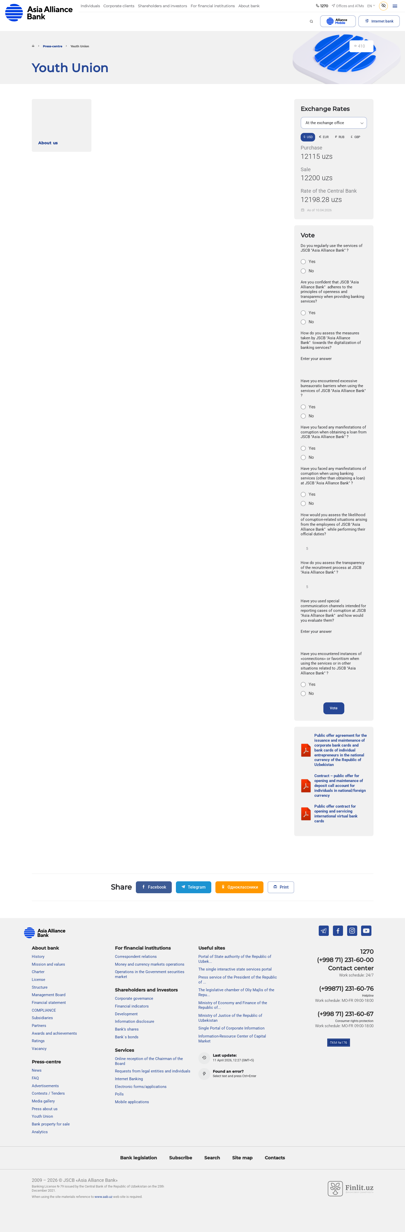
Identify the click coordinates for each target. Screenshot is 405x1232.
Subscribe (180, 1157)
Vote (334, 711)
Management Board (48, 995)
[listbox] (334, 123)
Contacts (275, 1157)
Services (124, 1050)
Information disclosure (134, 1021)
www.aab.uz (103, 1197)
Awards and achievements (54, 1033)
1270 (366, 951)
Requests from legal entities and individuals (152, 1071)
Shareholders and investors (146, 990)
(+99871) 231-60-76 (346, 989)
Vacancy (39, 1048)
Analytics (40, 1132)
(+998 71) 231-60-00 (345, 960)
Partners (39, 1025)
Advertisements (45, 1086)
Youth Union (42, 1116)
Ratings (38, 1041)
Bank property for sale (51, 1124)
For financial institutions (143, 948)
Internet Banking (129, 1079)
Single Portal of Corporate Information (231, 1028)
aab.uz (39, 13)
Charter (38, 972)
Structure (40, 987)
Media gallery (43, 1101)
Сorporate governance (134, 998)
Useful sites (211, 948)
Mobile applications (132, 1102)
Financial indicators (132, 1006)
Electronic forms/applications (141, 1086)
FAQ (35, 1078)
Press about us (45, 1109)
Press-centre (52, 46)
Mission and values (48, 964)
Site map (242, 1157)
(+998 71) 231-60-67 (345, 1014)
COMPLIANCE (44, 1010)
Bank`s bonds (126, 1037)
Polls (119, 1094)
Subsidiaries (42, 1018)
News (37, 1070)
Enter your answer (316, 358)
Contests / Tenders (48, 1093)
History (38, 956)
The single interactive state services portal (235, 969)
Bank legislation (138, 1157)
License (38, 979)
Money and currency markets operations (149, 964)
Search (212, 1157)
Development (126, 1014)
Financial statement (49, 1002)
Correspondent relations (136, 956)
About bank (45, 948)
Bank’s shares (127, 1029)
